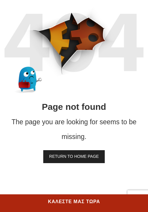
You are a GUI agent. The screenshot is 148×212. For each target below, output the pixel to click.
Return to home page (74, 156)
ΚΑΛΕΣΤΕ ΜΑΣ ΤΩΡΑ (74, 201)
